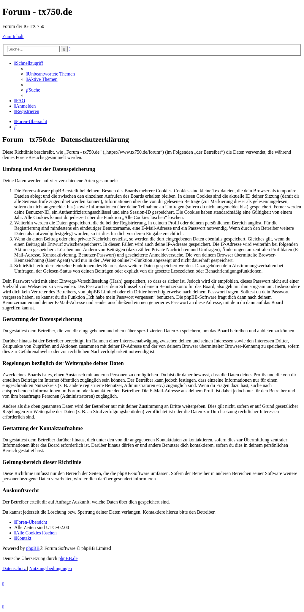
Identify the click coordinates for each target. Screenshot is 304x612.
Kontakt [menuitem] (22, 538)
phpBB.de (67, 558)
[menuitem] (50, 73)
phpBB (32, 548)
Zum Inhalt (13, 36)
